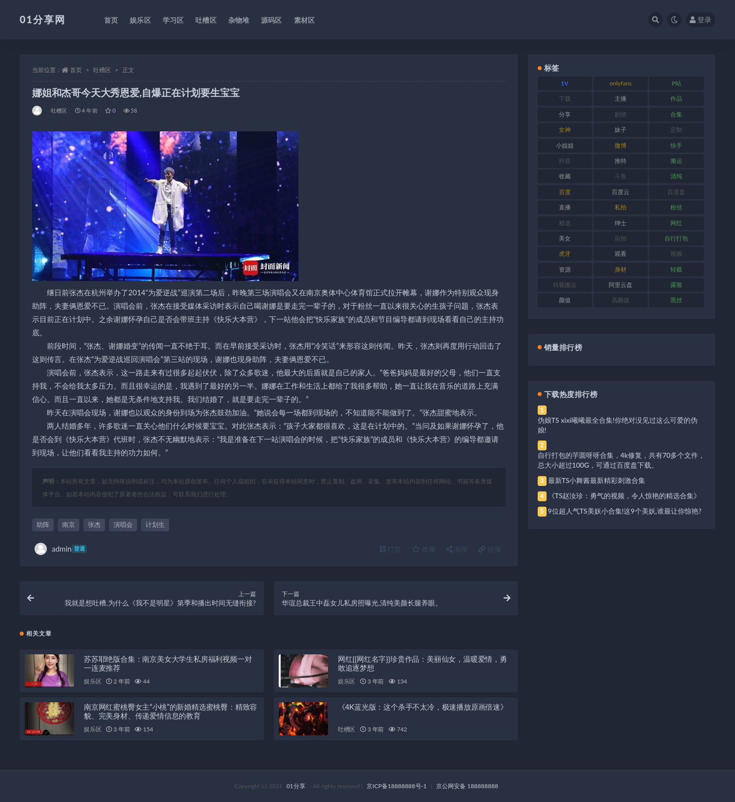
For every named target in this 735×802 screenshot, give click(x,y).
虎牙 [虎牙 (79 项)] (565, 253)
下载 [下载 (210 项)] (565, 98)
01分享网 (43, 19)
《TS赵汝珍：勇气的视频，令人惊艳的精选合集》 (624, 495)
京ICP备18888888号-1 (397, 786)
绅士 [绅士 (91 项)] (620, 223)
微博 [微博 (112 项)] (620, 145)
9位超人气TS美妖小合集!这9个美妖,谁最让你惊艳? (624, 511)
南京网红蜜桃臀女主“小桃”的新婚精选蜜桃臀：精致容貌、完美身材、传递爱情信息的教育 (170, 711)
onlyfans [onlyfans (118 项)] (621, 83)
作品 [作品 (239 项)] (676, 98)
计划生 (155, 524)
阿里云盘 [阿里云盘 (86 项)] (620, 284)
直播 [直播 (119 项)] (565, 207)
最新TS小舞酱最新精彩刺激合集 (597, 480)
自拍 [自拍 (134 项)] (620, 238)
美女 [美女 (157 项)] (565, 238)
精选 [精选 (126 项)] (565, 223)
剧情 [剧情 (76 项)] (620, 114)
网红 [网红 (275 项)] (676, 223)
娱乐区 (92, 681)
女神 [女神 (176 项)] (565, 129)
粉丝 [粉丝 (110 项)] (676, 207)
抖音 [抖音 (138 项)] (565, 160)
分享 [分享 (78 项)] (565, 114)
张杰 (94, 524)
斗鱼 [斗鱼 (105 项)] (620, 176)
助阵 (43, 524)
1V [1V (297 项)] (564, 83)
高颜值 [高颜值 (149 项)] (620, 300)
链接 (489, 549)
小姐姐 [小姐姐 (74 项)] (565, 145)
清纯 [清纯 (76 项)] (676, 176)
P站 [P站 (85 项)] (676, 83)
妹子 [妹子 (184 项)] (620, 129)
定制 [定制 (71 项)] (676, 129)
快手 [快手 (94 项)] (676, 145)
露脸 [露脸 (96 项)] (676, 284)
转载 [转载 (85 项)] (676, 269)
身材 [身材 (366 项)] (620, 269)
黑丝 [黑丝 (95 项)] (676, 300)
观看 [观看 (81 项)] (620, 253)
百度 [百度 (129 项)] (565, 192)
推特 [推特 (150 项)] (620, 160)
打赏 (391, 549)
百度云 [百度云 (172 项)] (620, 192)
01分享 (296, 786)
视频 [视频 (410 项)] (676, 253)
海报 (457, 549)
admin (61, 549)
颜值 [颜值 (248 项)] (565, 300)
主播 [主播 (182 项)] (620, 98)
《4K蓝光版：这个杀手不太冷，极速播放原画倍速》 (423, 706)
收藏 (424, 549)
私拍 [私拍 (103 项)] (620, 207)
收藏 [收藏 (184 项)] (565, 176)
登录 (700, 19)
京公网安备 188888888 (467, 786)
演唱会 (123, 524)
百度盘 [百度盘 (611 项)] (676, 192)
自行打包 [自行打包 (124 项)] (676, 238)
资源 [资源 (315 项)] (565, 269)
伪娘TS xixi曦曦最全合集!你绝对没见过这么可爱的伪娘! (618, 425)
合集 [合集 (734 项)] (676, 114)
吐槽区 (102, 70)
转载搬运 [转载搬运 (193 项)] (565, 284)
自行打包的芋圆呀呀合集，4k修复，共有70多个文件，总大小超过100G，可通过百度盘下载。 (621, 460)
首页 (76, 70)
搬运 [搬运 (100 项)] (676, 160)
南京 (68, 524)
